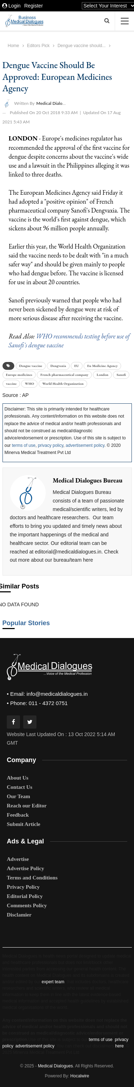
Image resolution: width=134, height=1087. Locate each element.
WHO (29, 383)
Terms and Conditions (32, 878)
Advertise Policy (25, 868)
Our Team (18, 796)
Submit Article (23, 824)
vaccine (11, 383)
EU (76, 365)
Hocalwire (79, 1075)
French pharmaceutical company (64, 374)
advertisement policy (85, 445)
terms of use (23, 445)
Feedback (18, 815)
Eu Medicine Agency (102, 365)
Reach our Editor (26, 805)
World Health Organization (63, 383)
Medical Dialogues (55, 1065)
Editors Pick (38, 45)
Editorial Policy (25, 896)
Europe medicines (19, 374)
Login (11, 6)
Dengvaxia (58, 365)
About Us (17, 778)
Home (13, 45)
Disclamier (19, 915)
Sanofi (121, 374)
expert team (53, 981)
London (102, 374)
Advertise (18, 859)
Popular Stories (26, 623)
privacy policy (50, 445)
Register (33, 6)
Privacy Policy (23, 887)
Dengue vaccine (30, 365)
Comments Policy (27, 905)
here (119, 1045)
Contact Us (19, 787)
